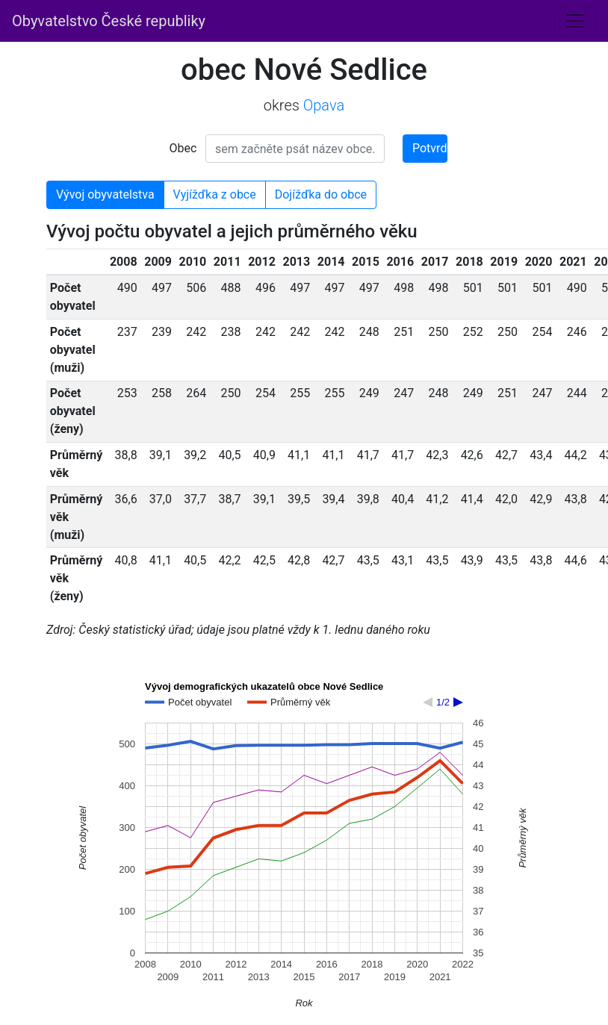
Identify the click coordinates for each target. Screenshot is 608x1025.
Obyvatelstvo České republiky (108, 21)
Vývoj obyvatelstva (105, 194)
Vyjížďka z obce (214, 194)
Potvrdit (429, 148)
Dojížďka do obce (321, 194)
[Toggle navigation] (575, 21)
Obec (183, 148)
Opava (323, 105)
